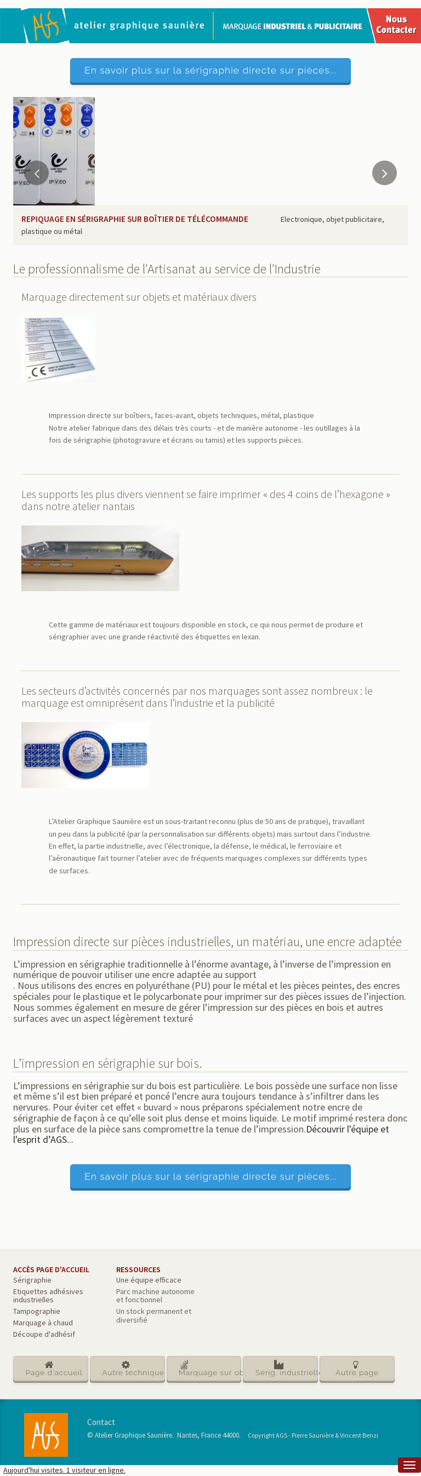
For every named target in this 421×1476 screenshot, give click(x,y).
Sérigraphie (32, 1280)
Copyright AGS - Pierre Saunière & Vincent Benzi (313, 1435)
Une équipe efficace (148, 1280)
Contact (101, 1422)
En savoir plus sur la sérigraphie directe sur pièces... (210, 70)
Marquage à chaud (43, 1323)
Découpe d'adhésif (44, 1334)
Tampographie (36, 1311)
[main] (210, 781)
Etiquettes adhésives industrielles (48, 1295)
